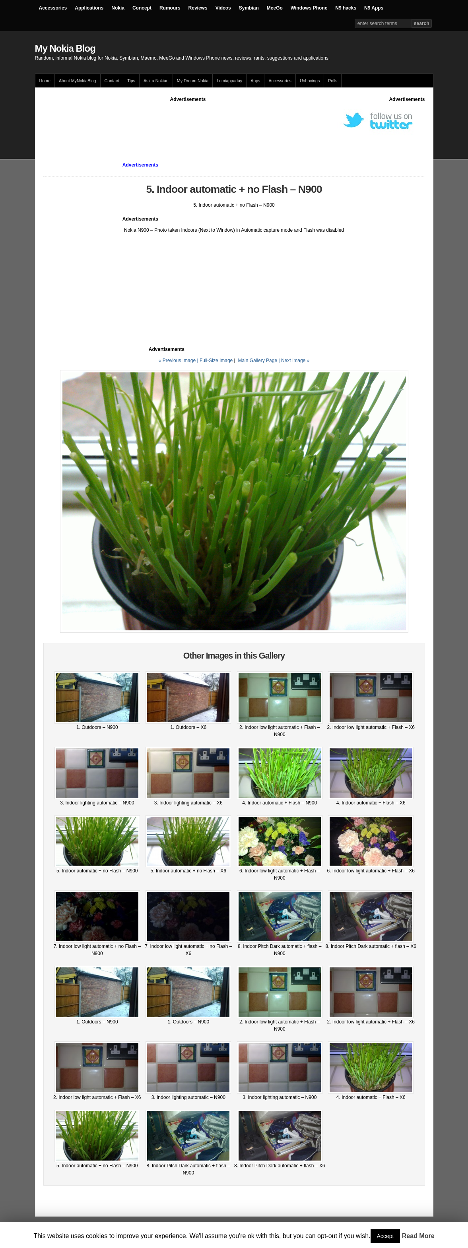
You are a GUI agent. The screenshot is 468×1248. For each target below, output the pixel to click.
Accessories (53, 8)
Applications (89, 8)
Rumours (170, 8)
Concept (141, 8)
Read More (418, 1235)
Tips (131, 80)
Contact (112, 80)
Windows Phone (309, 8)
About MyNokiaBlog (77, 80)
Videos (223, 8)
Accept (385, 1236)
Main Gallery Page (257, 360)
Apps (255, 80)
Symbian (249, 8)
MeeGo (275, 8)
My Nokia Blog (65, 48)
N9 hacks (345, 8)
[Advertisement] (188, 121)
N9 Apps (373, 8)
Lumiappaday (229, 80)
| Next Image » (293, 360)
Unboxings (310, 80)
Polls (332, 80)
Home (44, 80)
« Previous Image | (179, 360)
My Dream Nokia (192, 80)
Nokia (117, 8)
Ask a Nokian (156, 80)
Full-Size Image (216, 360)
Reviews (198, 8)
